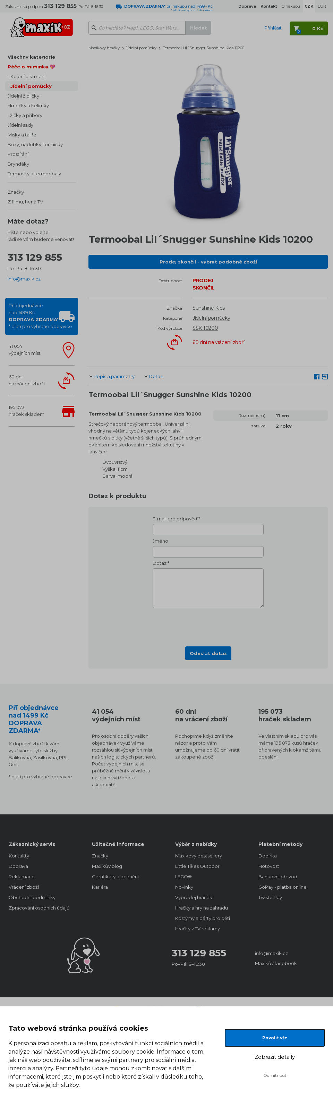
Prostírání (18, 154)
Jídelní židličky (23, 96)
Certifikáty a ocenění (115, 876)
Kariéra (100, 887)
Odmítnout (275, 1075)
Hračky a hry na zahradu (201, 908)
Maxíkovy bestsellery (198, 855)
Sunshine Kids (209, 308)
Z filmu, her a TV (25, 201)
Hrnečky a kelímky (28, 105)
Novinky (184, 887)
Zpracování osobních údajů (39, 908)
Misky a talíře (22, 134)
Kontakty (19, 855)
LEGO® (183, 876)
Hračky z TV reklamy (197, 928)
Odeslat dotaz (208, 653)
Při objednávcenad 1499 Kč (40, 316)
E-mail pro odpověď (175, 518)
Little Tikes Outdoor (197, 866)
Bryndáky (18, 164)
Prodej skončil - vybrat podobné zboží (208, 262)
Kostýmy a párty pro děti (202, 918)
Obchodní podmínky (32, 897)
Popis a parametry (114, 376)
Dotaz (156, 376)
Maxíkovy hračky (104, 47)
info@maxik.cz (24, 279)
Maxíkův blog (107, 866)
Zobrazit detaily (275, 1057)
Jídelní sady (20, 125)
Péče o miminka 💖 (31, 66)
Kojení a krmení (27, 76)
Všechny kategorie (31, 57)
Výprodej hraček (193, 897)
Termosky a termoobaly (34, 173)
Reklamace (22, 876)
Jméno (160, 541)
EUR (322, 6)
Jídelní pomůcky (31, 86)
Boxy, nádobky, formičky (35, 144)
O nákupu (291, 6)
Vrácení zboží (24, 887)
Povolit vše (275, 1037)
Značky (16, 192)
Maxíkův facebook (276, 963)
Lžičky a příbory (25, 115)
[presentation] (208, 625)
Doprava (18, 866)
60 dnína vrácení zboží (27, 380)
